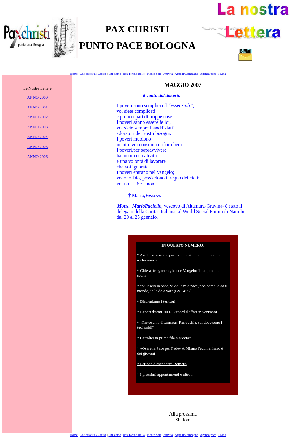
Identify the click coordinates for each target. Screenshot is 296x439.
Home (74, 73)
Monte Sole (154, 73)
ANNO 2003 (37, 127)
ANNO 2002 (37, 117)
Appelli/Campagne (186, 73)
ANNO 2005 (37, 146)
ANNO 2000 (37, 97)
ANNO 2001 (37, 107)
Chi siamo (114, 73)
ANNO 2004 (37, 136)
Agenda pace (208, 73)
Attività (168, 73)
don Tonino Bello (134, 73)
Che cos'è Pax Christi (93, 73)
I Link (222, 73)
